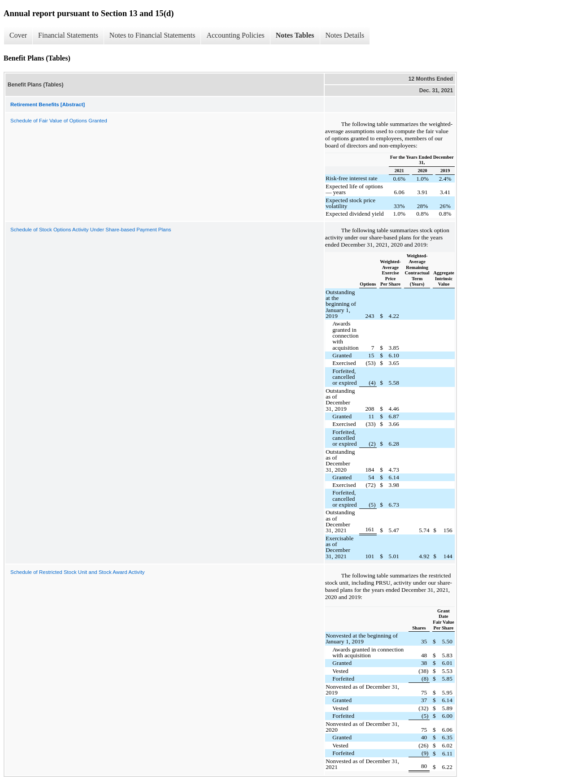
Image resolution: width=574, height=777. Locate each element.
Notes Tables (295, 35)
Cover (18, 35)
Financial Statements (68, 35)
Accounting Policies (235, 35)
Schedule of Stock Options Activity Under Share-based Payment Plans (90, 229)
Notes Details (345, 35)
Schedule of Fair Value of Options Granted (58, 120)
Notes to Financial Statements (152, 35)
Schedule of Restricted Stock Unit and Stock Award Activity (77, 572)
